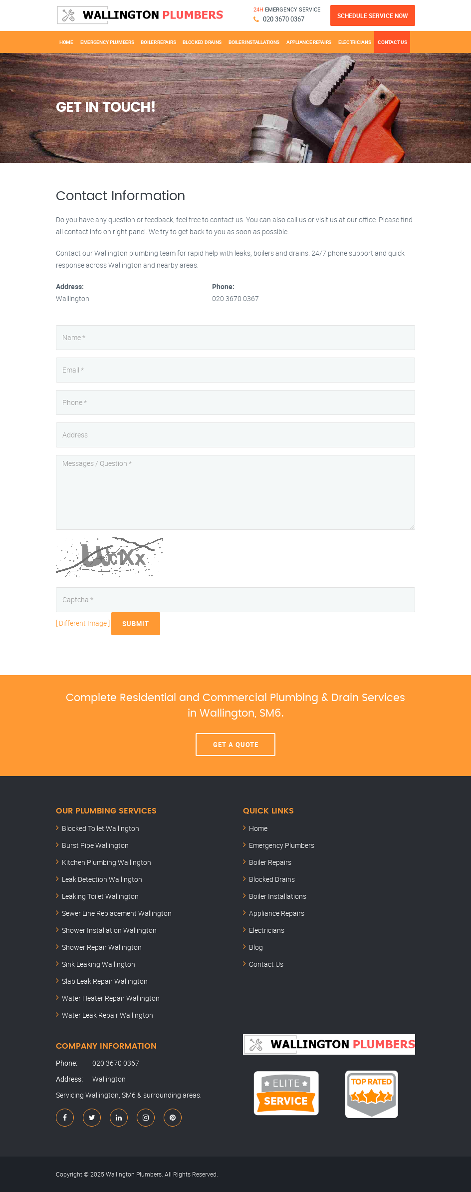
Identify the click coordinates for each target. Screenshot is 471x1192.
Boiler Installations (254, 41)
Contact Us (392, 41)
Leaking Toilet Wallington (100, 896)
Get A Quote (235, 744)
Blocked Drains (202, 41)
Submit (135, 623)
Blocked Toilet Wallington (100, 828)
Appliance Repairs (308, 41)
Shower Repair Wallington (102, 947)
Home (66, 41)
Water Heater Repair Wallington (111, 998)
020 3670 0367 (283, 18)
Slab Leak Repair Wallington (105, 981)
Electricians (354, 41)
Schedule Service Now (372, 15)
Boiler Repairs (158, 41)
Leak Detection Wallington (102, 879)
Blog (256, 947)
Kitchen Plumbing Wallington (106, 862)
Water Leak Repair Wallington (107, 1015)
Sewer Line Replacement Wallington (117, 913)
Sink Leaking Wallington (98, 964)
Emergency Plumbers (107, 41)
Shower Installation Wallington (109, 930)
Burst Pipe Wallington (95, 845)
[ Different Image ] (83, 622)
